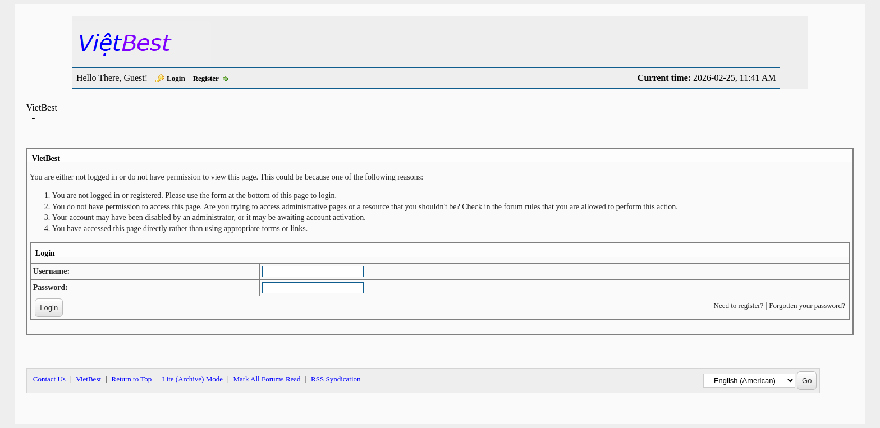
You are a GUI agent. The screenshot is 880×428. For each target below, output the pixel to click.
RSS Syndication (336, 379)
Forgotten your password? (807, 305)
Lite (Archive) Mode (192, 379)
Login (176, 78)
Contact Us (49, 379)
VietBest (41, 107)
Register (206, 78)
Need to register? (739, 305)
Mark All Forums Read (266, 379)
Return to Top (131, 379)
